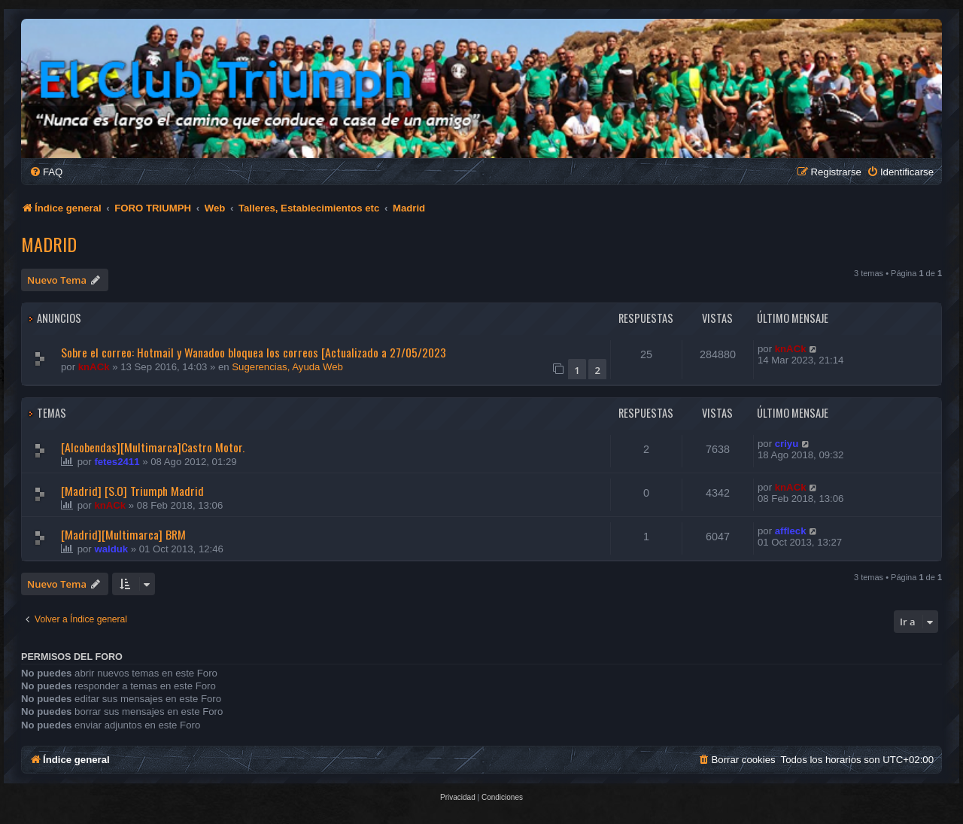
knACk (94, 366)
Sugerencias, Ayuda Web (287, 366)
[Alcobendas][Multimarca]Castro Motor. (153, 447)
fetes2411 (116, 461)
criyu (787, 443)
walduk (111, 549)
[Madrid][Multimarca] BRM (123, 534)
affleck (791, 531)
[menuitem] (45, 172)
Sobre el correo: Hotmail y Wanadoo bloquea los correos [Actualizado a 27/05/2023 (253, 352)
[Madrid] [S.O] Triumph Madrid (132, 491)
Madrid (49, 243)
